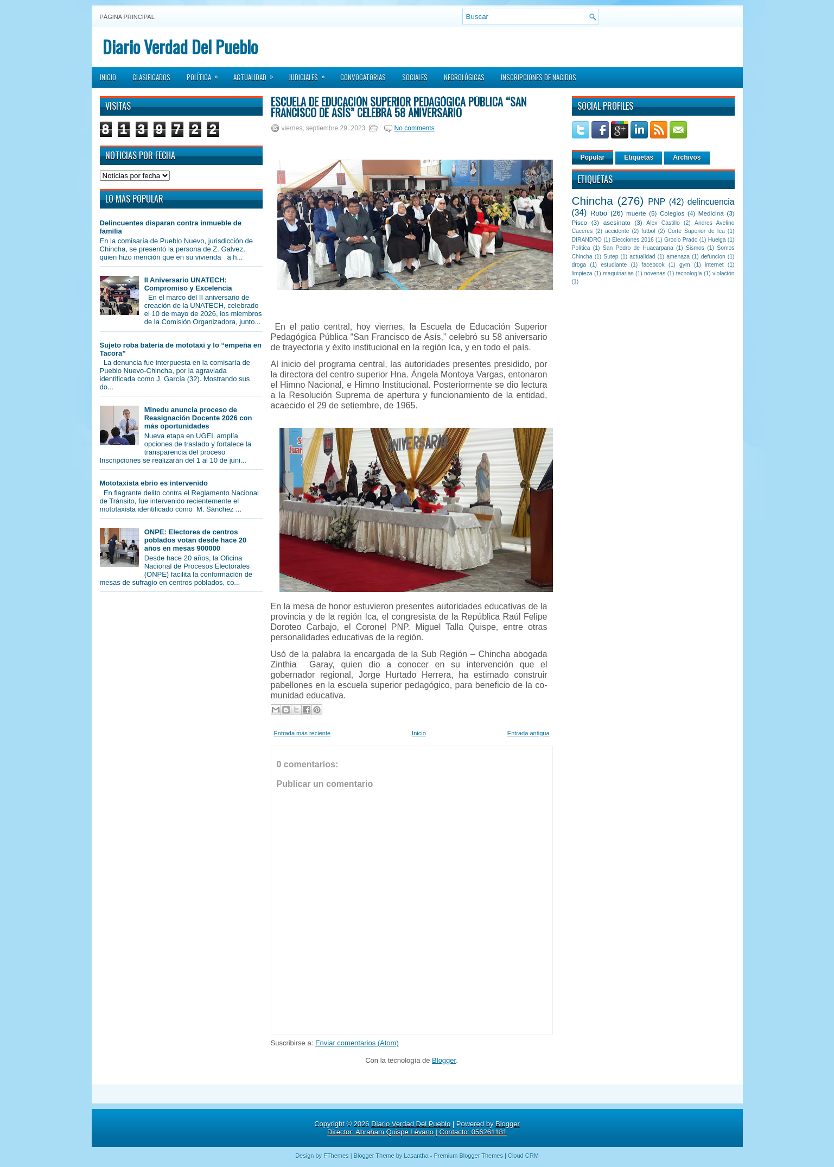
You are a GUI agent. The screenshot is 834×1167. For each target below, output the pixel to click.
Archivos (687, 157)
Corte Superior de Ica (696, 231)
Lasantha (416, 1155)
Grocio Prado (681, 240)
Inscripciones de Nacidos (538, 77)
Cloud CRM (523, 1155)
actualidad (642, 257)
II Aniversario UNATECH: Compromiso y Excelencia (188, 284)
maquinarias (618, 273)
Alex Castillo (663, 223)
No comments (414, 128)
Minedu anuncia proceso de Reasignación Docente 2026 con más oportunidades (198, 418)
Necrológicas (464, 77)
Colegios (672, 213)
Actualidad (257, 74)
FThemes (335, 1155)
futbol (648, 231)
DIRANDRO (587, 240)
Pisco (580, 222)
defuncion (713, 257)
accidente (617, 231)
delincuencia (711, 201)
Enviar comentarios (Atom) (357, 1043)
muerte (636, 213)
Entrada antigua (528, 733)
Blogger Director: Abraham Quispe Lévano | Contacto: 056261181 (423, 1128)
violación (723, 273)
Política (206, 74)
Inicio (108, 77)
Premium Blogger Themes (468, 1155)
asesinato (617, 222)
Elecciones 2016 (633, 240)
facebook (653, 265)
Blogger (444, 1060)
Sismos (695, 248)
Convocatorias (363, 77)
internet (714, 265)
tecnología (689, 273)
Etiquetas (638, 157)
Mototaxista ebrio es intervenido (154, 483)
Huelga (717, 240)
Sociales (415, 77)
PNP (656, 201)
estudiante (614, 265)
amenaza (678, 257)
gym (684, 265)
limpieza (582, 273)
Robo (598, 213)
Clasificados (151, 77)
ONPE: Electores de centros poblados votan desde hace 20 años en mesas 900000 (195, 540)
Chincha (592, 200)
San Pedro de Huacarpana (638, 248)
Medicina (711, 213)
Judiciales (310, 74)
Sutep (610, 257)
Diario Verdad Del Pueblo (180, 46)
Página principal (127, 17)
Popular (593, 157)
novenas (654, 273)
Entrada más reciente (302, 733)
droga (579, 265)
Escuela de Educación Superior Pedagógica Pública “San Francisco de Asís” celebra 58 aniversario (398, 107)
